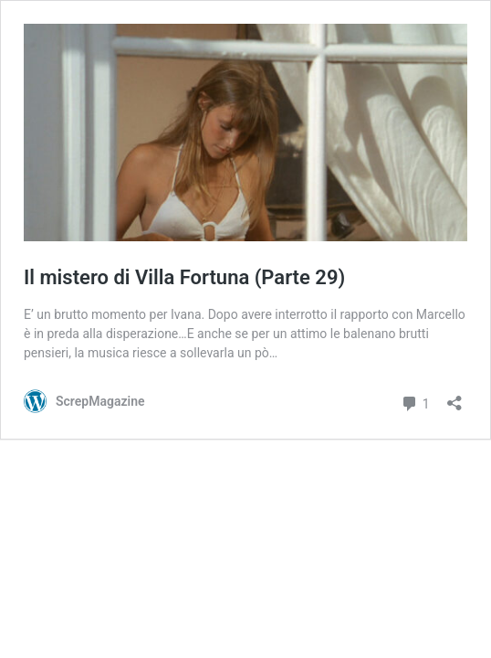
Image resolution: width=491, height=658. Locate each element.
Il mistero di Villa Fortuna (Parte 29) (184, 277)
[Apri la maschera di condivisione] (454, 397)
